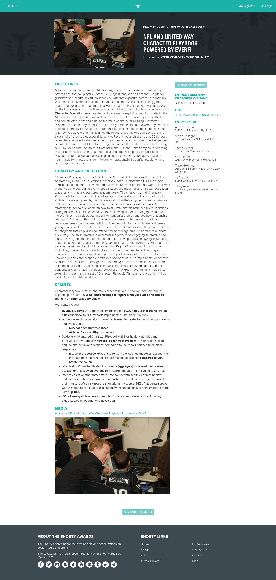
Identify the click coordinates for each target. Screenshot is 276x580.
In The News (200, 544)
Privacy (155, 561)
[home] (138, 6)
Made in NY (45, 557)
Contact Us (199, 550)
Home (145, 544)
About (145, 550)
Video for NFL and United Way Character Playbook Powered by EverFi (101, 413)
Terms (145, 561)
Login (267, 6)
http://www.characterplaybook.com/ (198, 115)
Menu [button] (10, 6)
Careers (197, 555)
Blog (195, 561)
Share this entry (191, 85)
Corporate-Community (185, 57)
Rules (144, 555)
